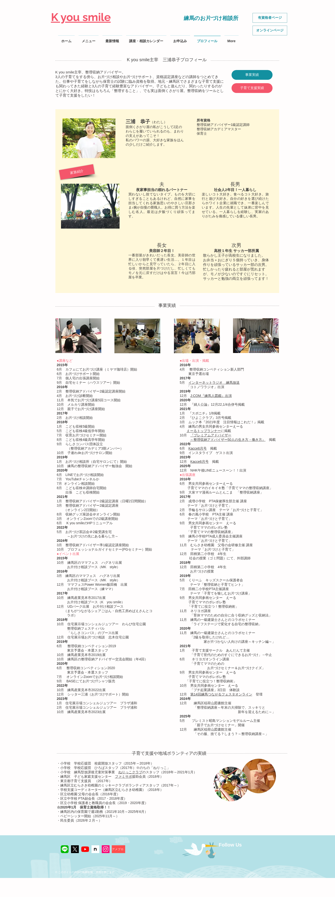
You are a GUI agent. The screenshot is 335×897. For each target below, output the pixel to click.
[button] (77, 172)
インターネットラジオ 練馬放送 (214, 382)
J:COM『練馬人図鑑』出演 (211, 396)
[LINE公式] (65, 849)
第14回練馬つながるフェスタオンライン (221, 694)
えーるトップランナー (204, 431)
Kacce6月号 (197, 448)
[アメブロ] (118, 849)
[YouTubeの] (85, 849)
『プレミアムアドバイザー (210, 435)
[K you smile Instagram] (106, 849)
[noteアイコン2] (95, 849)
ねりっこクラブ (130, 772)
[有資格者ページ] (270, 18)
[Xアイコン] (75, 849)
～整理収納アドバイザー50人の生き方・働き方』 (228, 440)
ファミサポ (123, 776)
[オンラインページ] (270, 30)
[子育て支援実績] (252, 88)
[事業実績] (252, 75)
